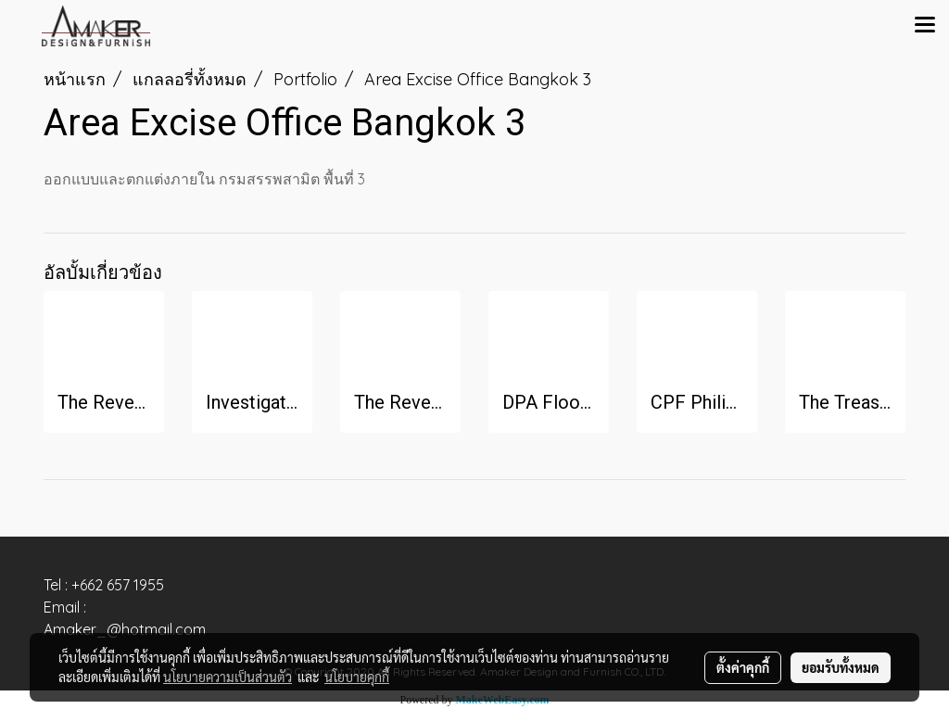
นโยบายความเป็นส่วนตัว (227, 676)
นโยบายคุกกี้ (356, 676)
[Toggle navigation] (925, 26)
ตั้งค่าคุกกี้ (742, 667)
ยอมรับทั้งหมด (840, 667)
